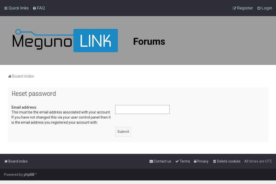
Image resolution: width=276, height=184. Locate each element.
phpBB (29, 174)
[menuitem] (38, 8)
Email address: (24, 107)
